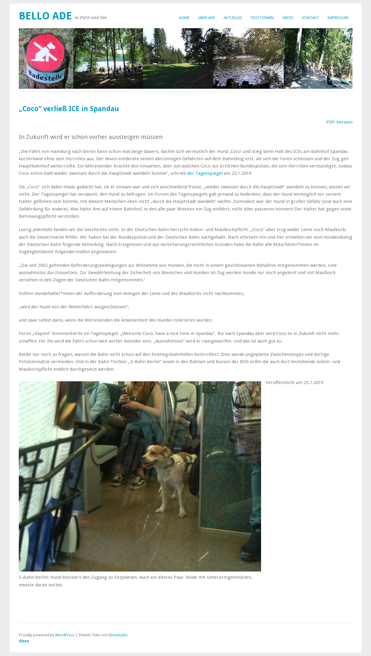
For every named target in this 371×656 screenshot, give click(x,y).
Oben (24, 641)
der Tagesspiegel (205, 173)
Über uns (206, 17)
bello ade (45, 16)
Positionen (262, 17)
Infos (287, 17)
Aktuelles (233, 17)
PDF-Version (339, 122)
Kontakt (310, 17)
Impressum (337, 17)
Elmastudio (118, 635)
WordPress (64, 635)
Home (184, 17)
